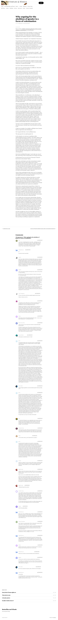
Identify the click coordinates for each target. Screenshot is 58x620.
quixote (19, 257)
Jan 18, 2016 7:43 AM (39, 557)
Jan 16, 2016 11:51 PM (39, 340)
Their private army (6, 595)
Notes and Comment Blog (26, 23)
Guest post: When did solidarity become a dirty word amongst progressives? (42, 228)
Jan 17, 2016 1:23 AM (40, 418)
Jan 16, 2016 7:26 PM (37, 293)
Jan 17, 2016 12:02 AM (39, 385)
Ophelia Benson (20, 23)
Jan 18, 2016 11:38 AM (39, 572)
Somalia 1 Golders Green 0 (8, 600)
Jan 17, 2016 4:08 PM (36, 551)
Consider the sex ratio (6, 228)
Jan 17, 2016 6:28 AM (27, 485)
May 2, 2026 (54, 597)
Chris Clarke (20, 385)
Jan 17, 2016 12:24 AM (39, 392)
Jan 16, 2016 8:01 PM (39, 300)
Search (41, 2)
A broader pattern (6, 597)
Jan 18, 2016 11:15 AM (38, 566)
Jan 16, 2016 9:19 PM (39, 322)
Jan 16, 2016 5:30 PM (27, 249)
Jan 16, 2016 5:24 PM (39, 240)
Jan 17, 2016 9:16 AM (40, 521)
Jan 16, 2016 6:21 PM (39, 257)
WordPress (54, 617)
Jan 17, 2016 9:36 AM (39, 535)
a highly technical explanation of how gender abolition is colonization (28, 29)
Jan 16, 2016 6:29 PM (39, 269)
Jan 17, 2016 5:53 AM (39, 469)
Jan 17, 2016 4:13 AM (40, 441)
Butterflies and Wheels (9, 609)
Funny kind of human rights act (9, 592)
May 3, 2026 (54, 592)
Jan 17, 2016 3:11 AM (34, 435)
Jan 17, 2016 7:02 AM (39, 490)
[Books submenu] (18, 6)
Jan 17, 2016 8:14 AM (40, 511)
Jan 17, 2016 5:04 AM (39, 460)
